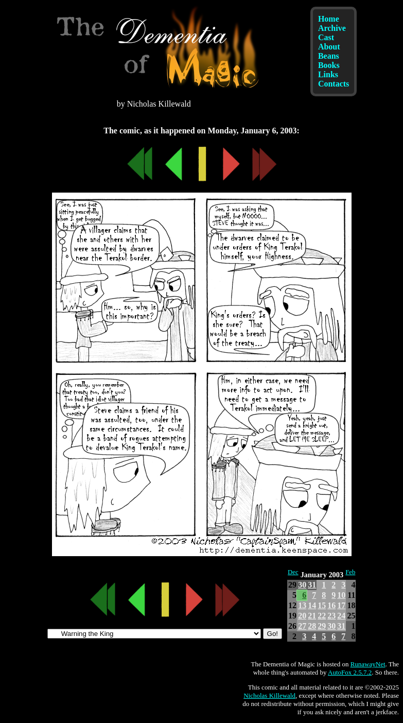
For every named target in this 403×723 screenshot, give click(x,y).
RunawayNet (368, 664)
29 (322, 626)
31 (312, 584)
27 (302, 626)
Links (328, 74)
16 (331, 605)
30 (302, 584)
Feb (350, 572)
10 (341, 595)
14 (312, 605)
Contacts (333, 83)
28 (312, 626)
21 (312, 615)
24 (341, 615)
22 (322, 615)
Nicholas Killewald (269, 695)
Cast (326, 37)
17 (341, 605)
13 (302, 605)
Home (328, 18)
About (329, 46)
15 (322, 605)
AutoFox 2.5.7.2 (350, 672)
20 (302, 615)
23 (331, 615)
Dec (293, 572)
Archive (332, 28)
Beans (328, 55)
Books (329, 65)
